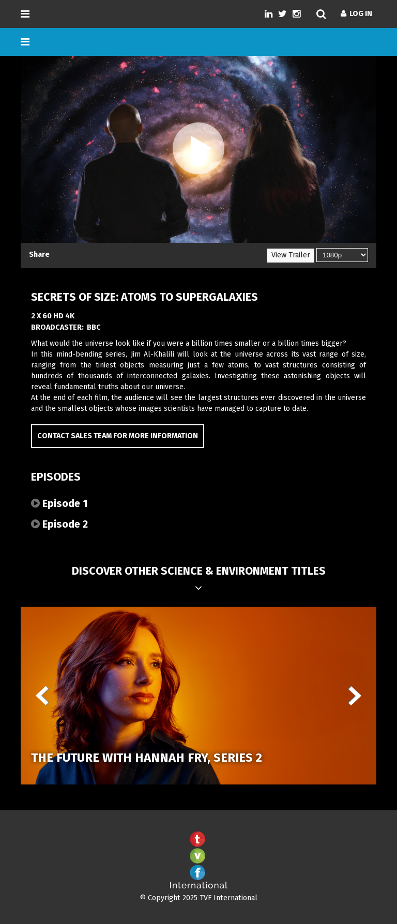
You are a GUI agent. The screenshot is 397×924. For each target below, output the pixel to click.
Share (39, 254)
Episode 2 (59, 524)
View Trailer (290, 255)
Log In (356, 13)
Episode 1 (59, 503)
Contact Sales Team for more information (117, 436)
